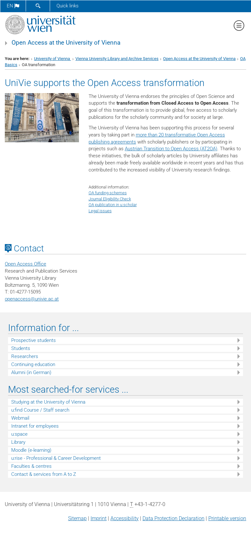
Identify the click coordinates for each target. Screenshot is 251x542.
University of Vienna (52, 58)
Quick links (67, 6)
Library (18, 442)
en (13, 6)
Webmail (20, 418)
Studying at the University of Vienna (48, 402)
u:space (19, 434)
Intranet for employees (35, 426)
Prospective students (33, 340)
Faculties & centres (31, 466)
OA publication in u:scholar (113, 204)
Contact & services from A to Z (43, 474)
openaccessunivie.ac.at (32, 299)
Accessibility (124, 518)
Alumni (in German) (31, 372)
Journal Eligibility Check (110, 199)
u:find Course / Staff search (40, 410)
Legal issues (100, 210)
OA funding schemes (108, 192)
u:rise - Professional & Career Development (56, 458)
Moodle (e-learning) (31, 450)
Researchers (24, 356)
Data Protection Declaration (173, 518)
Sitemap (77, 518)
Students (20, 348)
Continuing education (33, 364)
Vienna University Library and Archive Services (117, 58)
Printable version (227, 518)
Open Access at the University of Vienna (66, 42)
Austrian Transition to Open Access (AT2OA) (171, 149)
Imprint (99, 518)
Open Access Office (25, 264)
